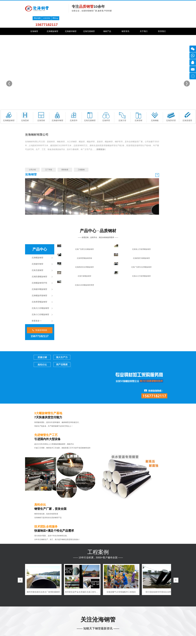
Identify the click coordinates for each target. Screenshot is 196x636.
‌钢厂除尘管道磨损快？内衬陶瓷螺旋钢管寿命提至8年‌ (110, 543)
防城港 (120, 609)
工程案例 (81, 158)
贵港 (131, 609)
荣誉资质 (64, 158)
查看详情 (67, 536)
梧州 (110, 609)
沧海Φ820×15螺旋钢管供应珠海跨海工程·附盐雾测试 (110, 558)
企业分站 (158, 2)
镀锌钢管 (68, 585)
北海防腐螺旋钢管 (39, 225)
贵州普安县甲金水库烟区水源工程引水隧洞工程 (124, 466)
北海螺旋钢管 (52, 20)
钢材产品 (107, 20)
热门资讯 (146, 516)
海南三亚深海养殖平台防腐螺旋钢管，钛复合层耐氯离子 (74, 568)
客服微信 (154, 620)
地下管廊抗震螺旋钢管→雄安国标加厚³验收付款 (84, 523)
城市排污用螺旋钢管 (150, 544)
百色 (141, 609)
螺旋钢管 (49, 585)
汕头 (71, 609)
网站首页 (29, 585)
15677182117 (158, 9)
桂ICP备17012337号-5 (43, 621)
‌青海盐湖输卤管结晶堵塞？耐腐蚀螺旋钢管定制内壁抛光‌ (110, 553)
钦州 (126, 609)
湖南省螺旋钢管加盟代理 (152, 530)
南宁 (95, 609)
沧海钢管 (34, 20)
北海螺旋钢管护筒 (39, 231)
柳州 (100, 609)
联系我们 (162, 20)
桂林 (105, 609)
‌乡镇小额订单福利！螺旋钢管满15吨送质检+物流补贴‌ (110, 568)
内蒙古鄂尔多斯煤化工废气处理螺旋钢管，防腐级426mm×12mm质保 (74, 558)
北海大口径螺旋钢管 (40, 256)
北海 (115, 609)
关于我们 (144, 20)
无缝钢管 (88, 585)
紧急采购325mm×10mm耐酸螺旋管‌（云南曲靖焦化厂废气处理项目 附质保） (110, 548)
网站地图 (149, 2)
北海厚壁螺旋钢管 (39, 250)
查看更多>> (37, 269)
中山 (91, 609)
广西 (52, 609)
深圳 (62, 609)
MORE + (129, 515)
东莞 (86, 609)
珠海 (67, 609)
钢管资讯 (125, 20)
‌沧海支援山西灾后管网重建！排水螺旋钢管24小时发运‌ (74, 543)
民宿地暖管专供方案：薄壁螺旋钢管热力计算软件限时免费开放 (74, 548)
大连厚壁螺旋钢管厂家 (151, 571)
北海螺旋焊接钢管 (39, 243)
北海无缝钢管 (89, 20)
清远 (81, 609)
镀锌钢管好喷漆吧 (149, 557)
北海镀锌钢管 (71, 20)
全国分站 (41, 609)
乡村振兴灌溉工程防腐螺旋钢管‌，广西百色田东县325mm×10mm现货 (74, 563)
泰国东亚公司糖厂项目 (43, 466)
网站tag (167, 2)
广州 (57, 609)
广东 (47, 609)
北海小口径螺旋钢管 (40, 262)
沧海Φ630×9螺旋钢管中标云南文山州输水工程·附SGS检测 (74, 553)
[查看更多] (82, 146)
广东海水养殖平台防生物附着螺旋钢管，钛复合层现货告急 (110, 563)
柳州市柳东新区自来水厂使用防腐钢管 (82, 466)
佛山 (76, 609)
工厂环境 (48, 158)
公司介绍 (32, 158)
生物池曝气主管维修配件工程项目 (160, 466)
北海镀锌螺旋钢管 (39, 237)
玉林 (136, 609)
